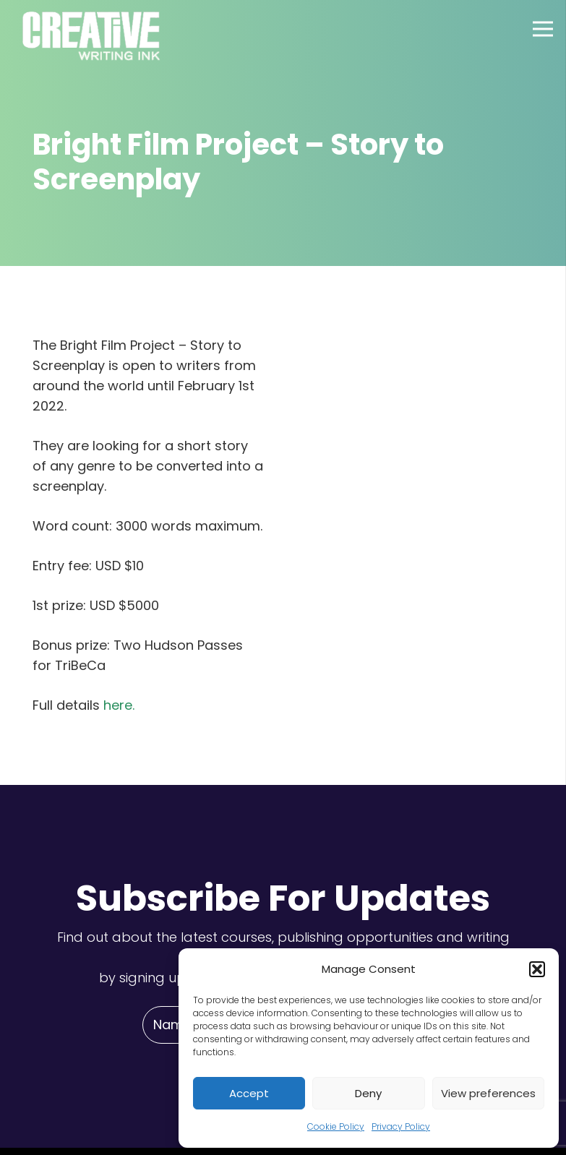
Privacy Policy (401, 1126)
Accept (249, 1093)
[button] (537, 969)
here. (118, 705)
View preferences (488, 1093)
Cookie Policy (335, 1126)
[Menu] (543, 29)
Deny (368, 1093)
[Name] (171, 1025)
